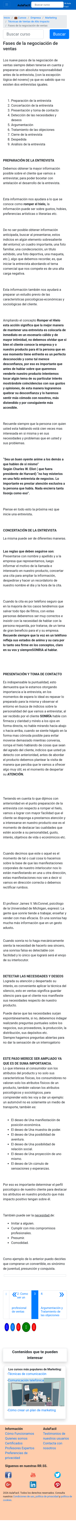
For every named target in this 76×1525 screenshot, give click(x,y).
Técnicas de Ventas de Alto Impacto (28, 21)
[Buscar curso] (47, 5)
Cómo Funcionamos (19, 1434)
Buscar (59, 34)
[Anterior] (20, 1304)
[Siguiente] (52, 1304)
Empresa (36, 17)
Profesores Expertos (19, 1448)
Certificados (13, 1443)
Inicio (7, 17)
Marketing (51, 17)
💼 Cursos (20, 17)
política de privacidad (46, 1496)
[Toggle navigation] (6, 4)
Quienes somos (16, 1438)
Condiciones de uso (23, 1496)
